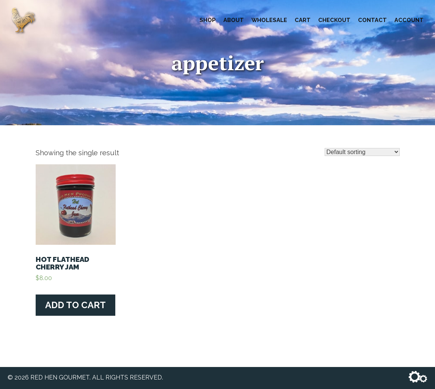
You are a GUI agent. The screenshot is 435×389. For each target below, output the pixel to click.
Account (409, 20)
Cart (303, 20)
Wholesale (269, 20)
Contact (372, 20)
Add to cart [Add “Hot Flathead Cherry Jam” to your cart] (75, 304)
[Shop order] (362, 152)
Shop (207, 20)
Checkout (334, 20)
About (233, 20)
